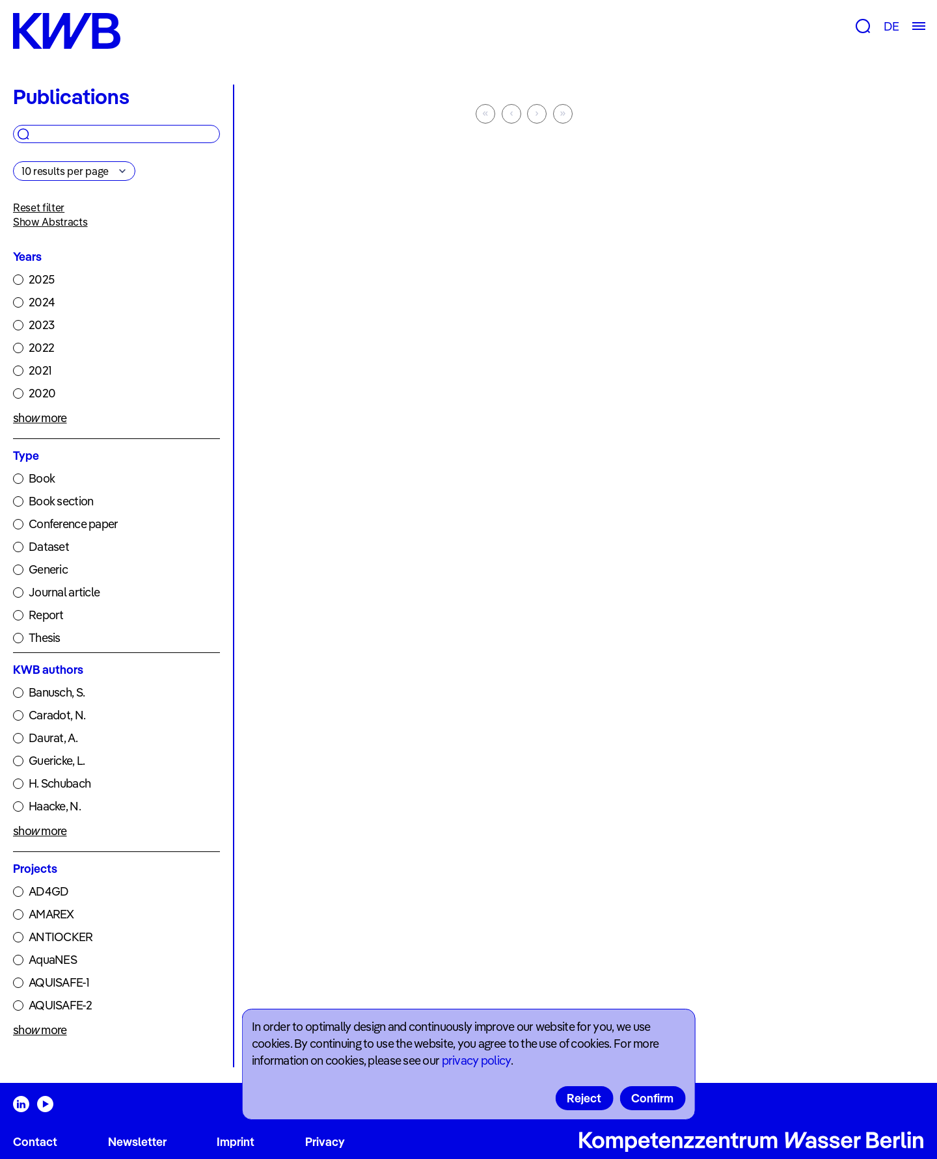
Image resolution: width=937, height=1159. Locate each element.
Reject (584, 1098)
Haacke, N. (55, 806)
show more (40, 417)
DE (891, 26)
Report (46, 614)
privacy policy (476, 1060)
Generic (48, 569)
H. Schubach (59, 783)
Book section (61, 501)
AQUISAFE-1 (59, 982)
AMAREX (51, 914)
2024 (42, 302)
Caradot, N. (57, 715)
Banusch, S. (57, 692)
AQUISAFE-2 (60, 1005)
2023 (41, 324)
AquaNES (53, 959)
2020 (42, 393)
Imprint (235, 1141)
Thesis (45, 637)
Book (42, 478)
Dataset (49, 546)
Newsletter (137, 1141)
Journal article (64, 592)
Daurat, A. (53, 737)
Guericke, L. (57, 760)
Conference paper (73, 523)
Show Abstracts (50, 221)
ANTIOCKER (61, 936)
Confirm (652, 1098)
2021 (40, 370)
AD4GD (48, 891)
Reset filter (38, 207)
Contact (35, 1141)
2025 (41, 279)
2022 (41, 347)
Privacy (325, 1141)
